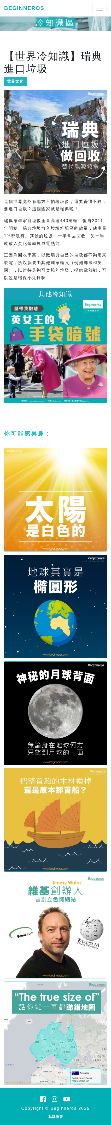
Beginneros (24, 8)
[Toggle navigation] (99, 8)
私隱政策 (55, 1117)
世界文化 (15, 81)
